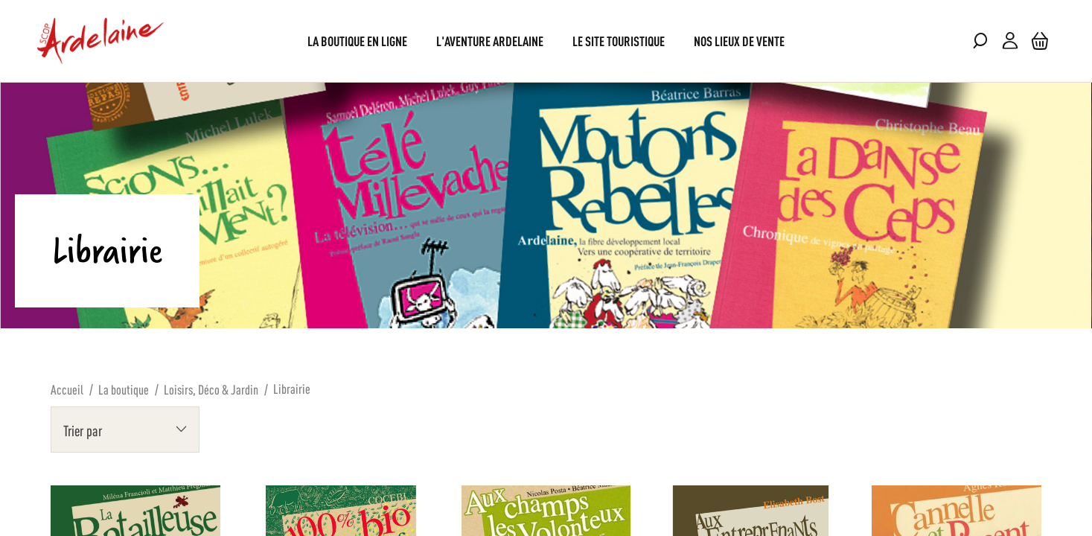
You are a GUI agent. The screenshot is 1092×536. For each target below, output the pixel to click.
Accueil (67, 389)
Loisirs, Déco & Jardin (211, 389)
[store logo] (100, 41)
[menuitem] (357, 41)
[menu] (546, 41)
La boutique (123, 389)
